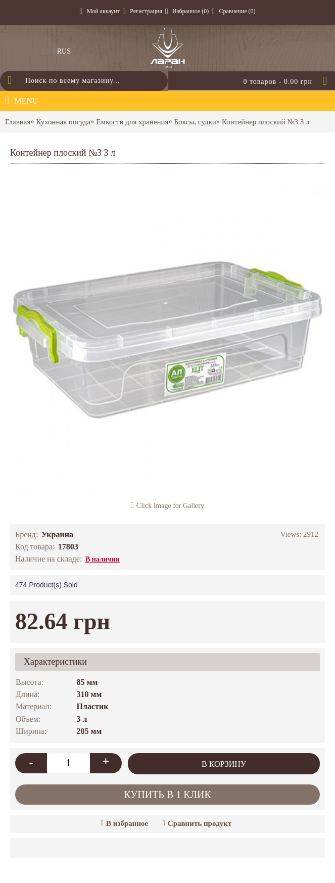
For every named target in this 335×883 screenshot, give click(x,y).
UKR (49, 51)
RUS (64, 51)
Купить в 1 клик (167, 794)
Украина (57, 534)
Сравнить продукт (199, 823)
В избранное (127, 823)
